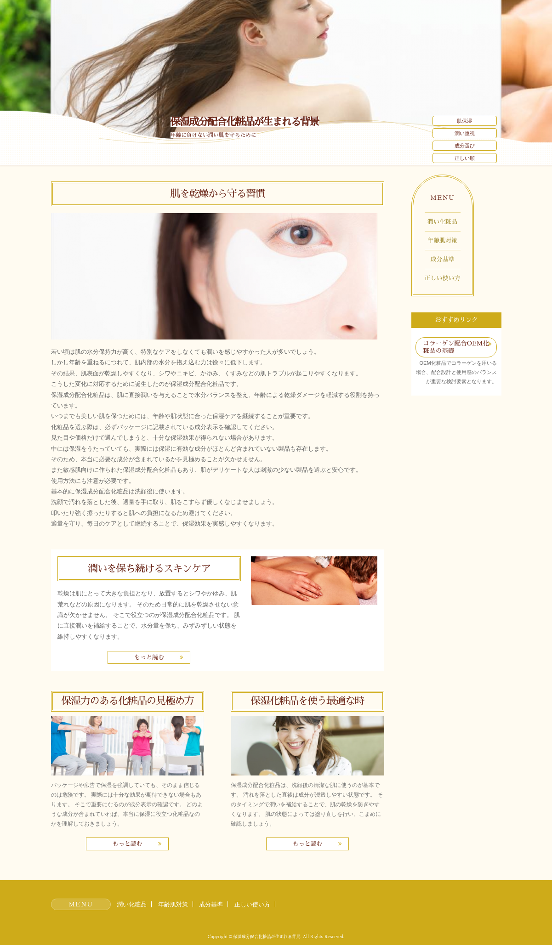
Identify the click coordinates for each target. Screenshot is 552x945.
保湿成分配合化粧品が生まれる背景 (245, 122)
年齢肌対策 (442, 240)
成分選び (465, 145)
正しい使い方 (443, 278)
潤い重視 (465, 133)
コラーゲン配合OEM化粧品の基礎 (456, 347)
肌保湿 (464, 121)
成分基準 (443, 259)
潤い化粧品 (442, 222)
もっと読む (149, 657)
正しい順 (465, 158)
